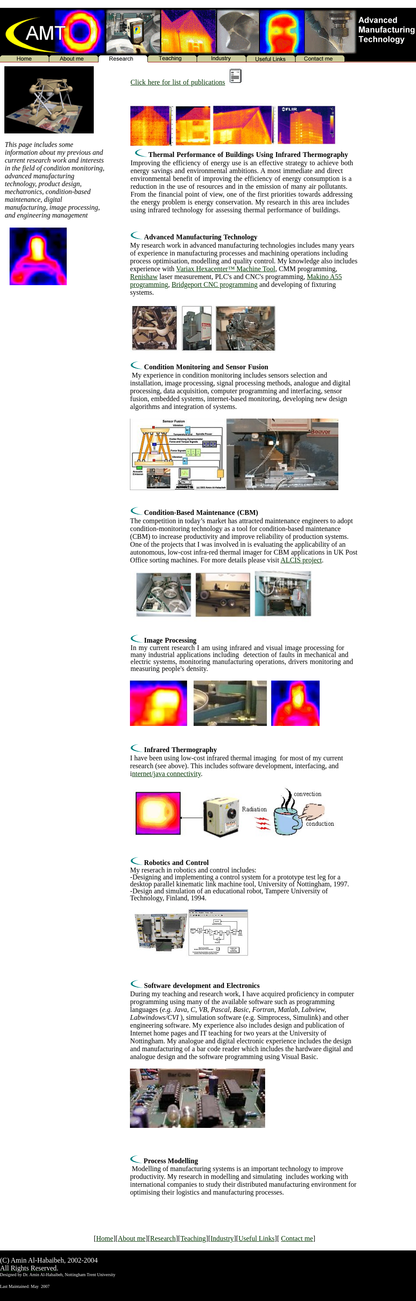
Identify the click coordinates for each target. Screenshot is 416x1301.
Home (104, 1238)
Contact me (297, 1238)
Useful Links (257, 1238)
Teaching (193, 1238)
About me (132, 1238)
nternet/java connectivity (166, 773)
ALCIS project (301, 560)
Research (163, 1238)
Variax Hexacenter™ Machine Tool (225, 268)
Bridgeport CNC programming (214, 284)
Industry (222, 1238)
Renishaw (143, 276)
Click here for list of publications (177, 82)
